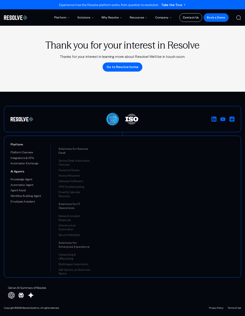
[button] (62, 18)
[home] (15, 17)
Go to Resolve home (122, 67)
